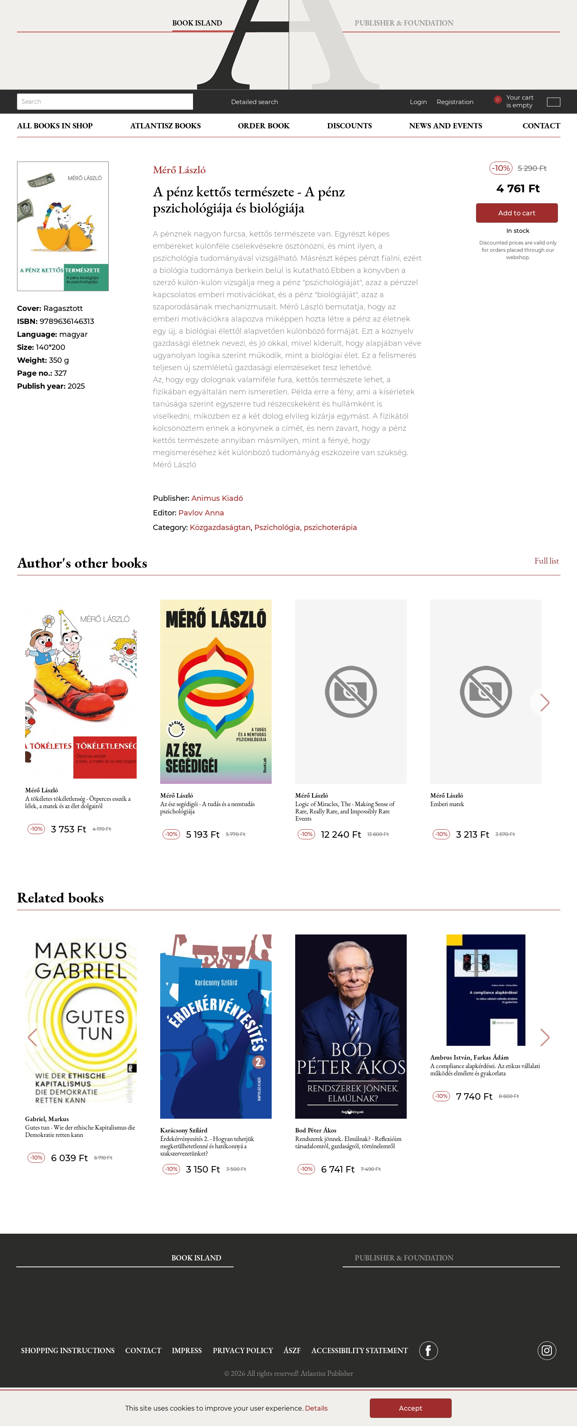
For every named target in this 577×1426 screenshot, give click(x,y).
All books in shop (55, 126)
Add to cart (517, 213)
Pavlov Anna (201, 513)
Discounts (349, 126)
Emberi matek (454, 804)
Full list (546, 560)
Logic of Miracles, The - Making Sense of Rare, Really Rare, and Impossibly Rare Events (350, 811)
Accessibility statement (359, 1350)
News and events (445, 126)
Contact (541, 126)
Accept (411, 1408)
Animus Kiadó (217, 498)
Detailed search (254, 102)
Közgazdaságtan (220, 527)
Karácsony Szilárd (188, 1130)
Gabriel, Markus (51, 1119)
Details (316, 1408)
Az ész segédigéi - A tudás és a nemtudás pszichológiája (212, 807)
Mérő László (179, 169)
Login (418, 102)
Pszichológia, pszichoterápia (305, 527)
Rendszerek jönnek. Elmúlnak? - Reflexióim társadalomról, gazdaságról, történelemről (354, 1142)
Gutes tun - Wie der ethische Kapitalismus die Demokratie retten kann (84, 1131)
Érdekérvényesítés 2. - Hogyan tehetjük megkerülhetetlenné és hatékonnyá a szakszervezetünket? (212, 1146)
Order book (264, 126)
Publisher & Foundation (404, 23)
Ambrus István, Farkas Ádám (476, 1057)
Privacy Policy (243, 1350)
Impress (187, 1350)
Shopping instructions (68, 1350)
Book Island (197, 23)
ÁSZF (292, 1350)
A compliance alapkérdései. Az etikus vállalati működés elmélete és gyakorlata (492, 1069)
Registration (455, 102)
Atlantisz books (165, 126)
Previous (32, 702)
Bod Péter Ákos (321, 1130)
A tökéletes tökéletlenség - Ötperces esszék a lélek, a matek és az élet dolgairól (82, 802)
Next (545, 702)
